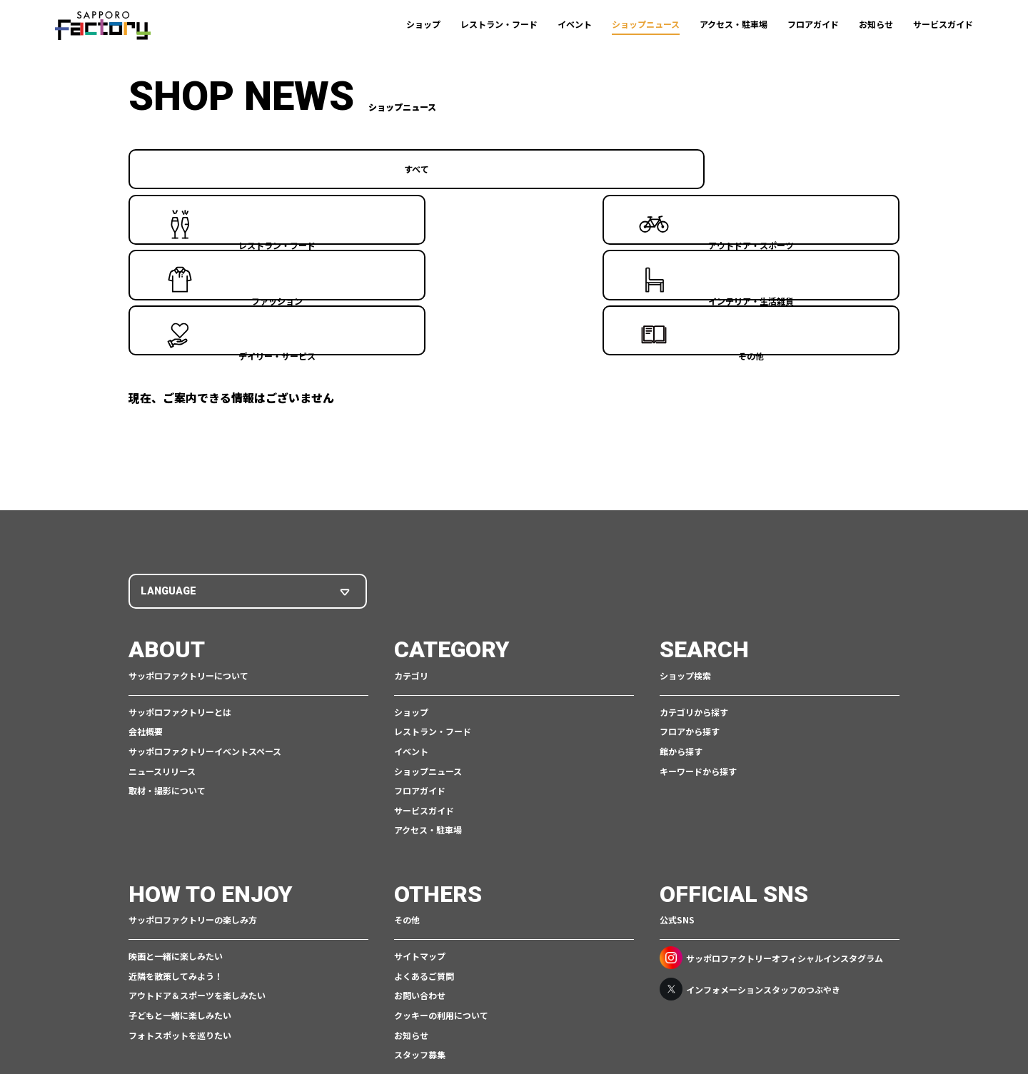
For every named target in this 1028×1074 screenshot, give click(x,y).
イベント (575, 24)
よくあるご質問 (424, 835)
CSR (481, 1021)
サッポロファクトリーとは (179, 571)
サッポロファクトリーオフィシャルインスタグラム (771, 817)
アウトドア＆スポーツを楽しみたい (197, 854)
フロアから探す (690, 590)
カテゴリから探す (694, 571)
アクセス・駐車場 (733, 24)
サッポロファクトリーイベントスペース (204, 610)
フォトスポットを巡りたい (179, 894)
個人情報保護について (416, 1021)
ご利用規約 (339, 1021)
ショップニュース (646, 24)
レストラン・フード (499, 24)
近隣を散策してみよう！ (175, 835)
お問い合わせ (419, 854)
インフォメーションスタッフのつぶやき (750, 848)
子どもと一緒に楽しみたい (179, 874)
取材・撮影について (167, 650)
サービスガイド (943, 24)
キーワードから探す (698, 630)
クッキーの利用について (441, 874)
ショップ (423, 24)
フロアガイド (813, 24)
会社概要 (145, 590)
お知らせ (876, 24)
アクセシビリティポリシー (549, 1021)
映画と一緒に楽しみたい (175, 815)
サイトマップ (419, 815)
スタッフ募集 (419, 914)
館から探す (681, 610)
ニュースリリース (162, 630)
